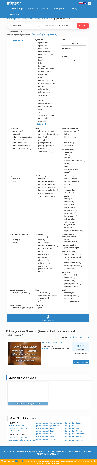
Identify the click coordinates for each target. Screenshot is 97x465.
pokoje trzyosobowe (20, 146)
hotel (38, 63)
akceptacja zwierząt (45, 131)
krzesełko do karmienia (46, 245)
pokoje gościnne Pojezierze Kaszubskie (50, 423)
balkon (67, 134)
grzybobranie (69, 210)
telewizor (68, 143)
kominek (67, 158)
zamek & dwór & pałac (44, 115)
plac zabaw (42, 260)
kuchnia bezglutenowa (46, 184)
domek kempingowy (44, 54)
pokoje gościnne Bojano (72, 428)
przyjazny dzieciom (45, 269)
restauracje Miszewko (17, 431)
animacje (41, 237)
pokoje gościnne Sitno (44, 434)
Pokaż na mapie (48, 317)
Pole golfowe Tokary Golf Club (27, 403)
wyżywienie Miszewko (17, 425)
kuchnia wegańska (45, 187)
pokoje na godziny (71, 178)
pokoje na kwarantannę (46, 301)
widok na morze (70, 301)
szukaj (82, 25)
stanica (39, 101)
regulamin (37, 452)
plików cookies (19, 461)
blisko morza (69, 281)
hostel (39, 60)
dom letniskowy (42, 51)
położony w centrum (72, 286)
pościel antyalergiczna (72, 248)
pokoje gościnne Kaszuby (18, 437)
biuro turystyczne (43, 48)
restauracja (41, 121)
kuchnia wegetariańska (46, 190)
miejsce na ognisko (71, 169)
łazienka (67, 140)
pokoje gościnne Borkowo (45, 436)
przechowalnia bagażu (73, 181)
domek (39, 57)
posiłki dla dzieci (44, 193)
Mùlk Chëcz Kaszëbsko (52, 343)
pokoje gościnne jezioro (72, 436)
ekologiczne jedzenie (45, 181)
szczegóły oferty (81, 362)
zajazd (39, 112)
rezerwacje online (17, 40)
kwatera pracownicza (44, 69)
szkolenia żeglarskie (20, 293)
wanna (15, 181)
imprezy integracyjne (72, 254)
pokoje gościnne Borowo (72, 426)
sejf (66, 187)
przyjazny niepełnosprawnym (71, 240)
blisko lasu (68, 278)
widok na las (69, 298)
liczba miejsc (66, 48)
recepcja (67, 184)
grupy (40, 308)
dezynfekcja (42, 293)
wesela (67, 260)
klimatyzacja (69, 137)
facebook (9, 452)
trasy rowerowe (70, 225)
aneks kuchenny (70, 131)
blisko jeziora (69, 275)
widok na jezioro (70, 295)
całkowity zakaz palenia (46, 134)
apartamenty (17, 131)
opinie (87, 337)
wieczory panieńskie (72, 266)
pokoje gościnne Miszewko (18, 428)
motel (39, 77)
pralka (15, 178)
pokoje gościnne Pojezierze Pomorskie (23, 440)
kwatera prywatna (43, 72)
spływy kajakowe (70, 222)
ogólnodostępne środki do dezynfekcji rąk (46, 296)
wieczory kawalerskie (72, 263)
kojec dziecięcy (43, 243)
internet (41, 137)
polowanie (68, 219)
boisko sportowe (70, 207)
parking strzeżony (44, 143)
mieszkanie (41, 74)
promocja (65, 56)
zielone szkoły (69, 268)
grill (66, 155)
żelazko (67, 146)
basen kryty (68, 201)
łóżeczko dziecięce (45, 248)
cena (63, 40)
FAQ (44, 452)
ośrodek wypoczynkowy (45, 83)
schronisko (40, 98)
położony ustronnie (71, 283)
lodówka (67, 166)
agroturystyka (41, 43)
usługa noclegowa (43, 106)
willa (38, 109)
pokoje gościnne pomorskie (73, 440)
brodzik (41, 240)
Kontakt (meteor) (23, 452)
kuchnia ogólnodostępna (73, 160)
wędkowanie (69, 228)
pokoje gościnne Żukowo (45, 431)
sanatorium (41, 95)
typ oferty (39, 40)
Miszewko (45, 349)
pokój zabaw (42, 263)
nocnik (40, 251)
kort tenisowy (69, 216)
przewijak (41, 266)
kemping (40, 66)
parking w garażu (44, 146)
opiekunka (42, 254)
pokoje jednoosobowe (20, 143)
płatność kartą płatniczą (21, 308)
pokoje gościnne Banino (45, 428)
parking (41, 140)
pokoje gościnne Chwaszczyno (47, 439)
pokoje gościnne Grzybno (73, 431)
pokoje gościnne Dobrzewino (74, 423)
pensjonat (40, 86)
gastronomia (41, 118)
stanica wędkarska (43, 103)
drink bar (41, 178)
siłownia (15, 243)
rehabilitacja (42, 148)
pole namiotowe (42, 92)
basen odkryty (69, 204)
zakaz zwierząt (43, 151)
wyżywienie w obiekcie (46, 196)
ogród (67, 172)
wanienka (41, 272)
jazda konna (69, 213)
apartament (41, 45)
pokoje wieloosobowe (20, 148)
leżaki (66, 163)
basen (67, 199)
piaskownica (42, 257)
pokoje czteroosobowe (21, 137)
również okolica (14, 31)
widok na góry (69, 293)
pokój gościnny (42, 89)
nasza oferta (81, 452)
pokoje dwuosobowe (20, 140)
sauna (15, 240)
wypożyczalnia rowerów (73, 230)
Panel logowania (51, 454)
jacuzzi (15, 237)
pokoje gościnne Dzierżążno (74, 434)
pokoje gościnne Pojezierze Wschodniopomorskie (54, 426)
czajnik (67, 152)
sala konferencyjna (71, 257)
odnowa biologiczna (44, 80)
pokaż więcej (40, 124)
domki (15, 134)
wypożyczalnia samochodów (69, 191)
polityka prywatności (57, 452)
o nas (71, 452)
